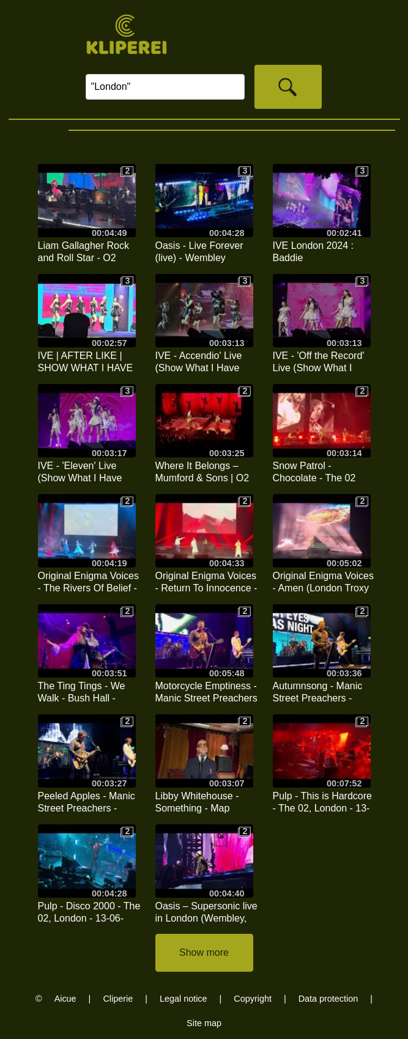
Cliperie (118, 999)
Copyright (253, 999)
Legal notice (183, 999)
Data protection (328, 999)
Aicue (65, 999)
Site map (204, 1023)
